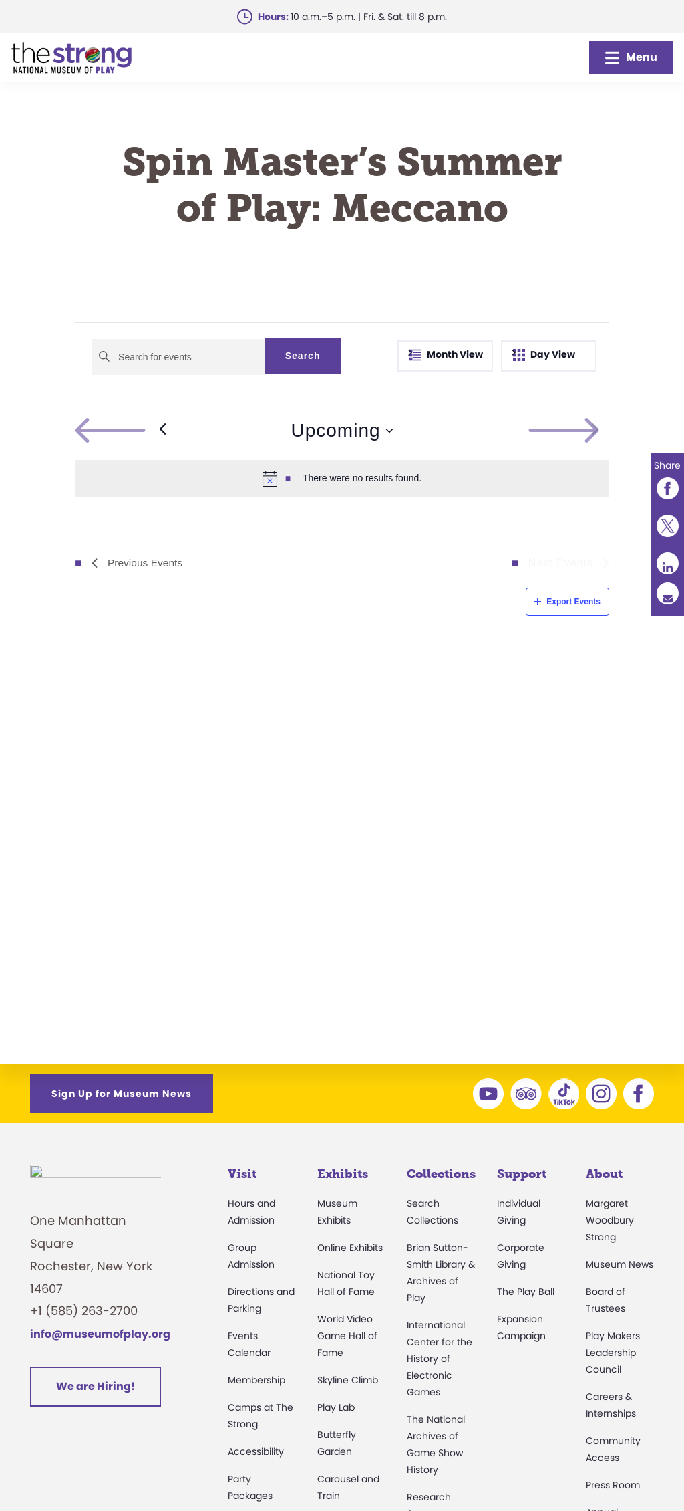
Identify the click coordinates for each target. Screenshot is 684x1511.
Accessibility (256, 1451)
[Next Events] (595, 431)
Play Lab (336, 1407)
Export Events (567, 601)
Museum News (619, 1264)
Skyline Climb (347, 1380)
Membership (256, 1380)
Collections (441, 1174)
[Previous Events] (120, 431)
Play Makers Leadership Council (613, 1352)
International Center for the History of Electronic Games (439, 1358)
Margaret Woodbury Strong (610, 1220)
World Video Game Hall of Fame (347, 1335)
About (604, 1174)
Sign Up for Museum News (121, 1093)
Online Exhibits (350, 1247)
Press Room (613, 1485)
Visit (242, 1174)
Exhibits (342, 1174)
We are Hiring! (95, 1393)
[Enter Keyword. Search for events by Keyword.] (178, 357)
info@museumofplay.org (100, 1341)
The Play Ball (525, 1291)
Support (521, 1174)
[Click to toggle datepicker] (342, 430)
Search (303, 355)
